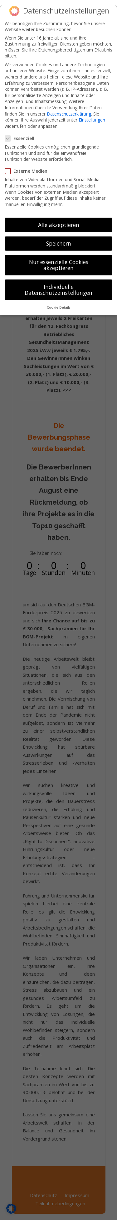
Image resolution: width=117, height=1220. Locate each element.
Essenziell (22, 133)
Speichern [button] (58, 238)
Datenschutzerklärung (69, 108)
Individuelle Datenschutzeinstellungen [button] (58, 284)
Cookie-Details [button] (58, 302)
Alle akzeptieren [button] (58, 219)
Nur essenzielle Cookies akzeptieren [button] (58, 260)
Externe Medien (29, 166)
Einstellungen (92, 115)
